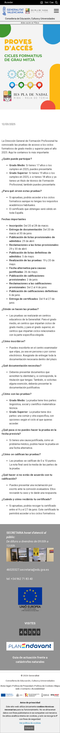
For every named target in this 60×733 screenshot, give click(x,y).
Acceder (8, 2)
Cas (52, 2)
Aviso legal (5, 686)
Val (46, 2)
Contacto (25, 689)
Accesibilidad (38, 689)
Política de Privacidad (22, 686)
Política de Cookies (43, 686)
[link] (41, 2)
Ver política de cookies (30, 723)
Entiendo (29, 728)
